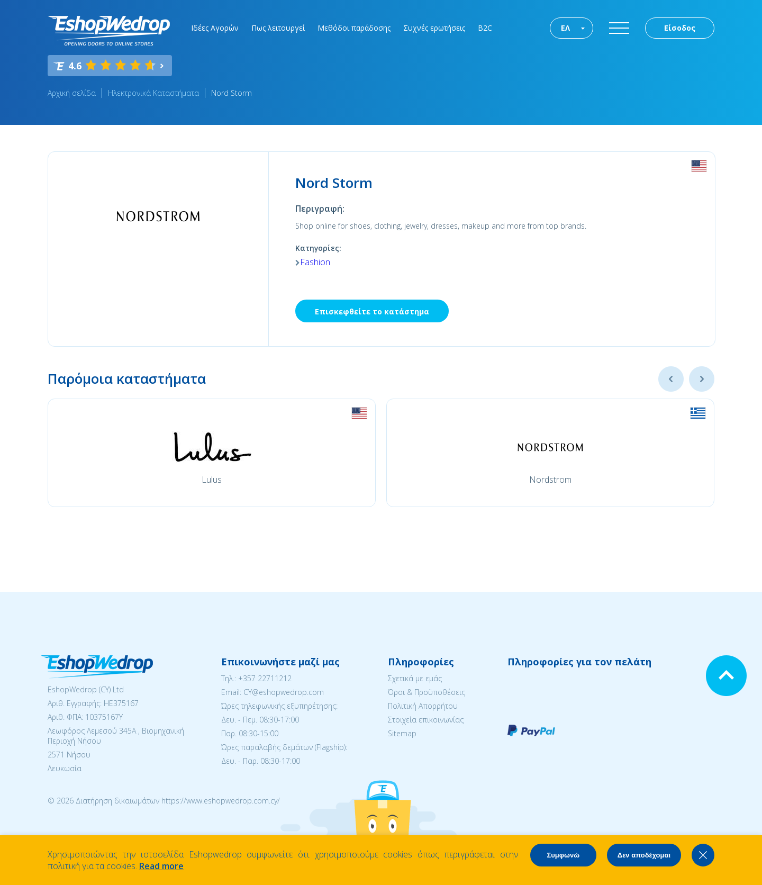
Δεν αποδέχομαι (644, 855)
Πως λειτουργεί (278, 28)
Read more (161, 866)
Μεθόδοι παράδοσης (354, 28)
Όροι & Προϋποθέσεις (426, 692)
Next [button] (701, 379)
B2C (485, 28)
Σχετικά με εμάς (415, 678)
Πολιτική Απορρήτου (423, 706)
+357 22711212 (265, 678)
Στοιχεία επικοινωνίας (426, 720)
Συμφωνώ (563, 855)
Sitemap (402, 733)
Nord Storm (231, 93)
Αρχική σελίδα (72, 93)
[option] (212, 453)
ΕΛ (565, 28)
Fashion (315, 262)
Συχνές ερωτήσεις (434, 28)
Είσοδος (679, 28)
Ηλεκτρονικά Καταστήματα (153, 93)
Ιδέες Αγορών (215, 28)
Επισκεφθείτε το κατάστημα (372, 311)
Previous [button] (671, 379)
